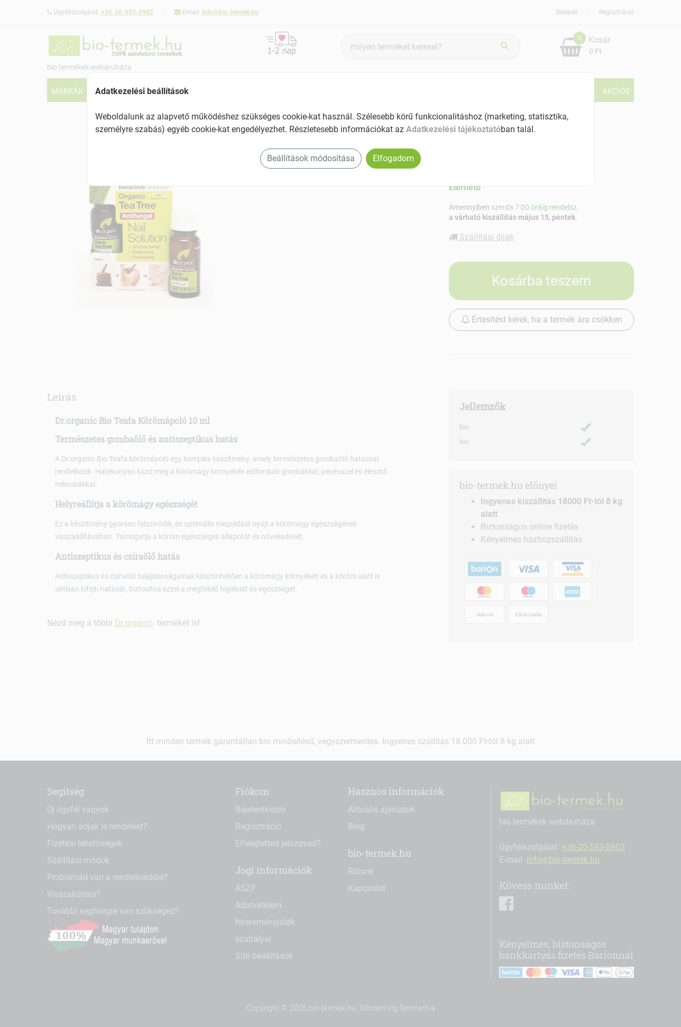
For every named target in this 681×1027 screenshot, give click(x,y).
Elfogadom (393, 158)
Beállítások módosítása (311, 158)
